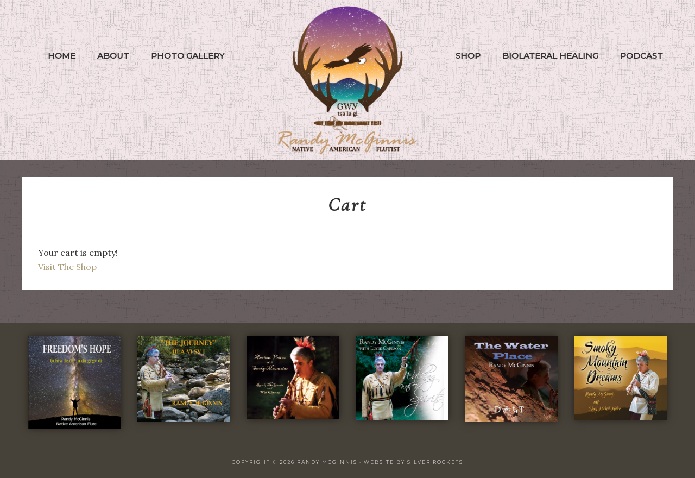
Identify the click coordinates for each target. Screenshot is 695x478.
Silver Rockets (435, 462)
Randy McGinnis (347, 80)
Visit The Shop (67, 266)
